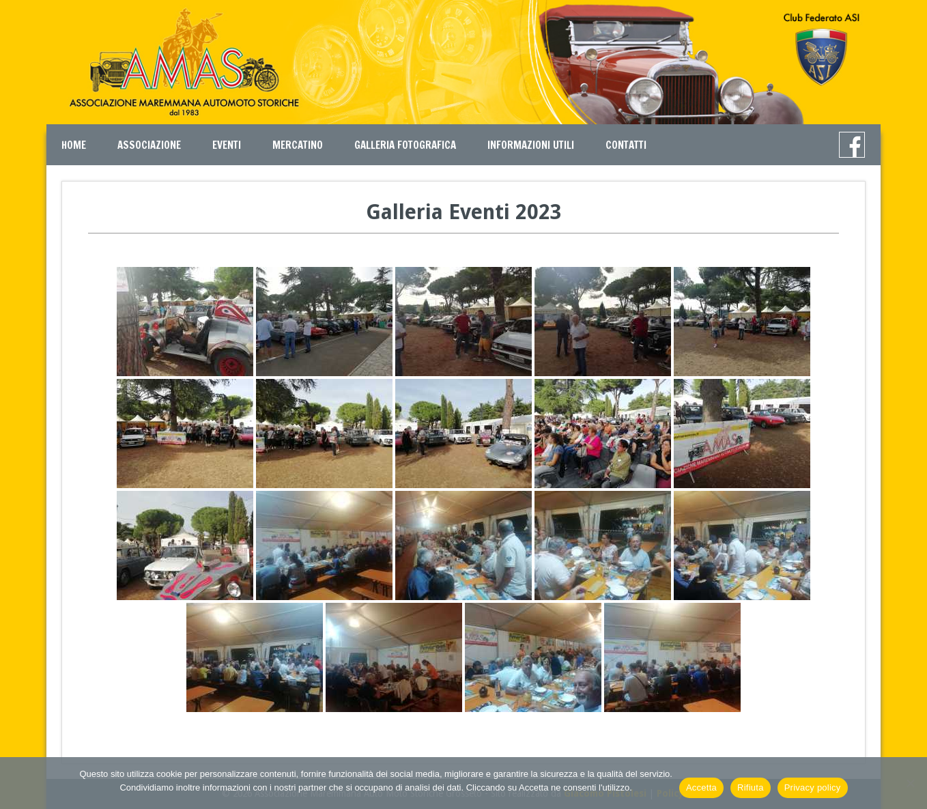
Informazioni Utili (530, 145)
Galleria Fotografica (405, 145)
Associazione (149, 145)
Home (73, 145)
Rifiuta (750, 787)
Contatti (625, 145)
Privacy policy (812, 787)
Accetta (701, 787)
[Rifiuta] (910, 783)
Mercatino (297, 145)
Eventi (226, 145)
